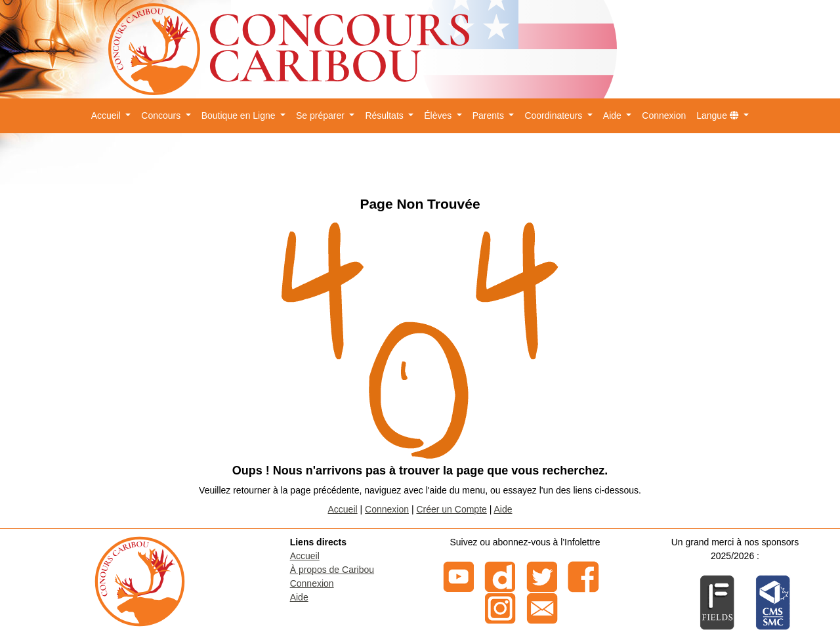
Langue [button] (719, 115)
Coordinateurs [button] (554, 115)
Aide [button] (613, 115)
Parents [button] (489, 115)
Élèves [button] (439, 115)
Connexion (664, 115)
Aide (503, 509)
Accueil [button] (107, 115)
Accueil (343, 509)
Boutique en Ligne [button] (239, 115)
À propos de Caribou (332, 569)
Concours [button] (162, 115)
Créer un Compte (451, 509)
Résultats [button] (385, 115)
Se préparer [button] (321, 115)
